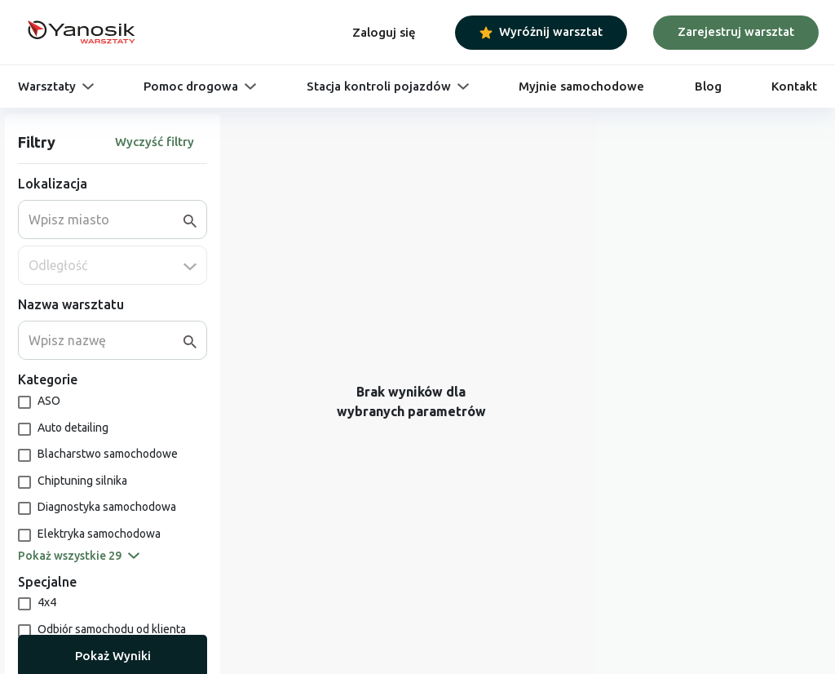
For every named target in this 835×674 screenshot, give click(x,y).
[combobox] (106, 219)
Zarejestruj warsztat (736, 31)
